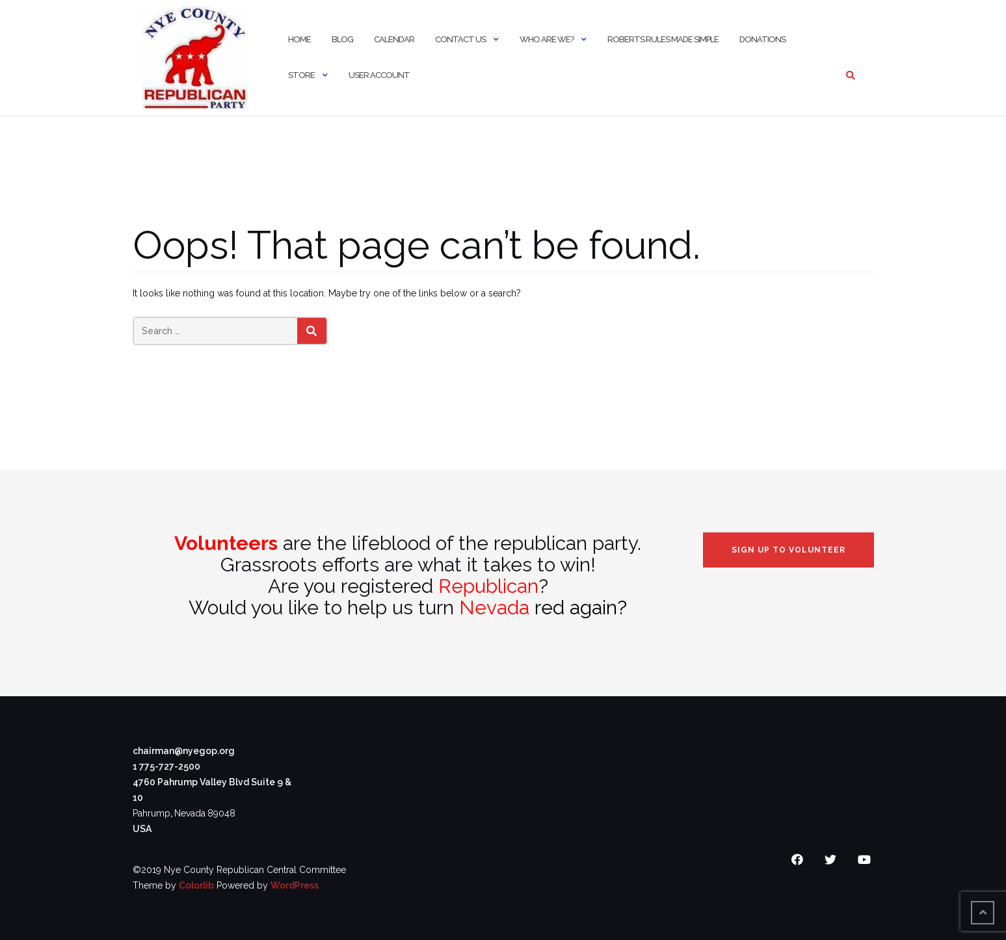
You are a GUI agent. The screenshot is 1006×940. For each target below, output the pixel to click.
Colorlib (196, 885)
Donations (762, 39)
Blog (342, 39)
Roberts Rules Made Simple (663, 39)
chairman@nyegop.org (184, 751)
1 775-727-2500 (166, 766)
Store (301, 75)
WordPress (295, 885)
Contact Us (460, 39)
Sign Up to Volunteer (788, 550)
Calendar (394, 39)
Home (299, 39)
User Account (379, 75)
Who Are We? (547, 39)
